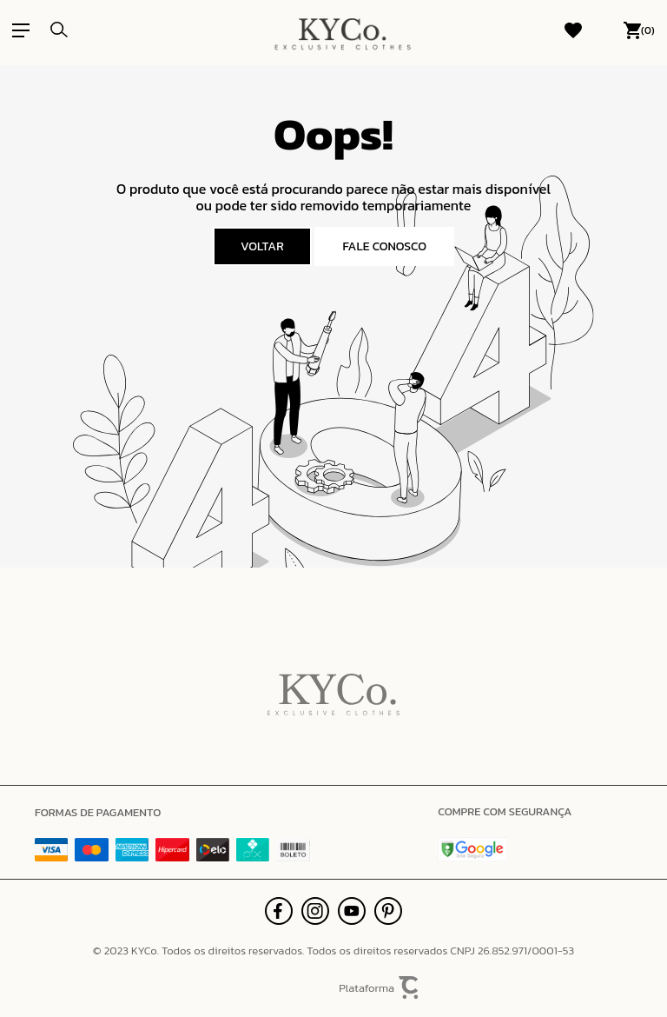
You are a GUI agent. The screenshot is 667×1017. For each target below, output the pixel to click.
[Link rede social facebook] (279, 911)
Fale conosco (384, 246)
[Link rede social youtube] (352, 911)
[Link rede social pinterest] (388, 911)
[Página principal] (342, 30)
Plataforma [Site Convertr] (379, 988)
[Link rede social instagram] (315, 911)
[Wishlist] (573, 30)
